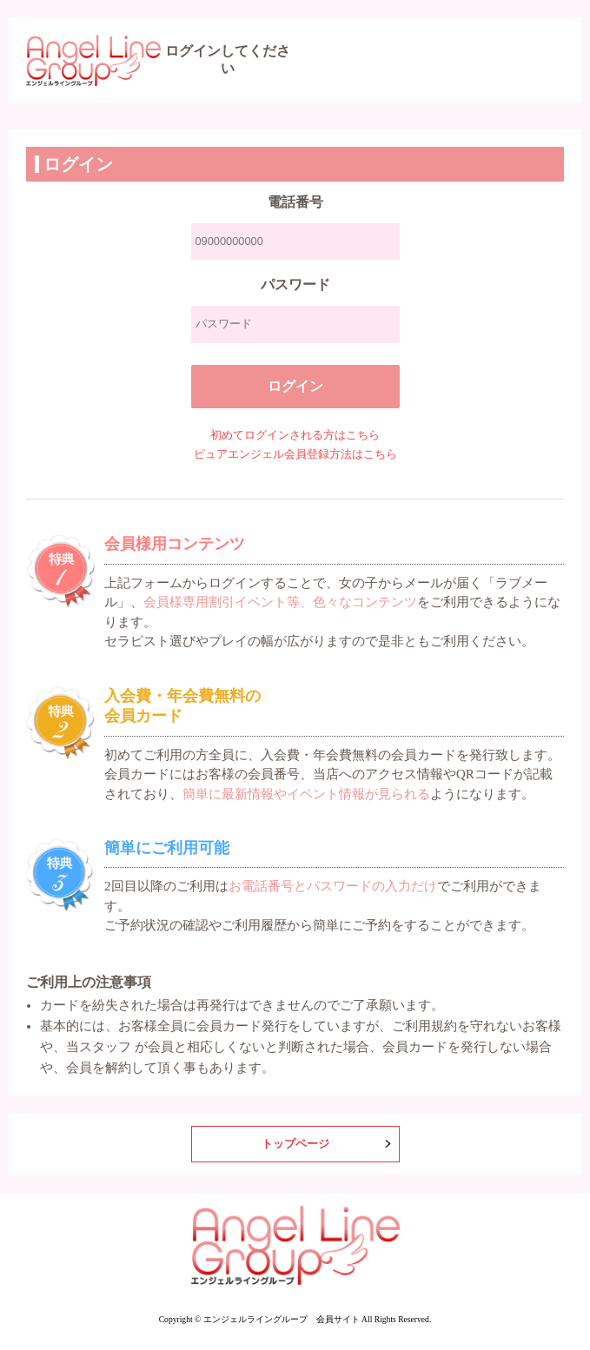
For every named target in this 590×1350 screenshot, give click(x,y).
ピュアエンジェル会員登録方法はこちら (295, 454)
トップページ (295, 1144)
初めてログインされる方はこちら (295, 435)
